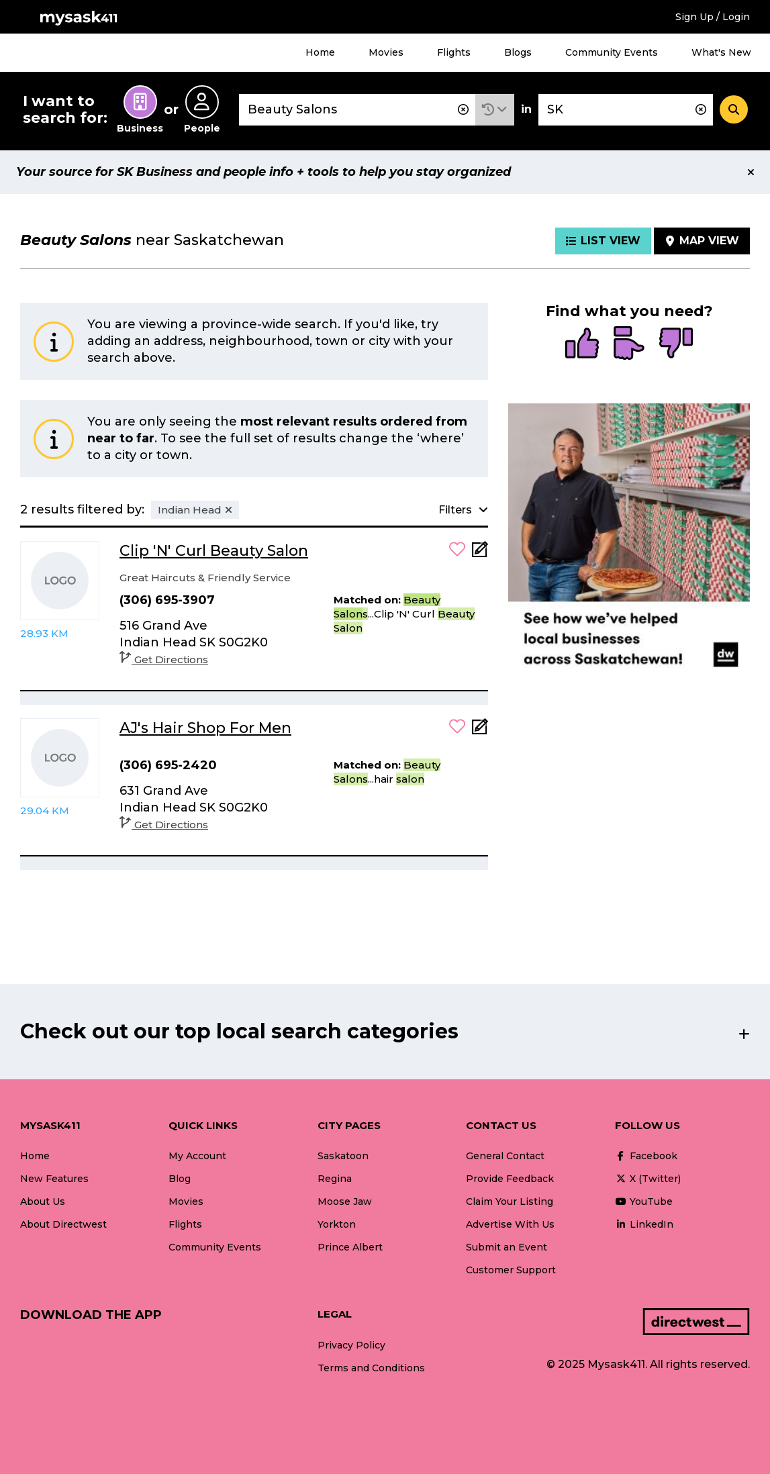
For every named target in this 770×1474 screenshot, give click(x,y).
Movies (386, 52)
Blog (180, 1179)
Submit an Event (506, 1247)
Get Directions (163, 659)
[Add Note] (480, 553)
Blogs (518, 52)
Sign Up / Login (712, 17)
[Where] (625, 110)
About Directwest (63, 1224)
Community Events (611, 52)
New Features (54, 1179)
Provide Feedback (510, 1179)
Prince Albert (350, 1247)
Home (320, 52)
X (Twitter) (648, 1179)
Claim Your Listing (509, 1201)
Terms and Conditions (371, 1368)
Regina (335, 1179)
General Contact (505, 1156)
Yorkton (337, 1224)
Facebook (646, 1156)
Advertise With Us (510, 1224)
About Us (42, 1201)
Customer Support (511, 1270)
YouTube (644, 1201)
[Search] (734, 109)
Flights (454, 52)
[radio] (582, 344)
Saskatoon (343, 1156)
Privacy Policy (351, 1345)
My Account (197, 1156)
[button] (494, 110)
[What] (357, 110)
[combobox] (357, 110)
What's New (721, 52)
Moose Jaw (345, 1201)
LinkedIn (644, 1224)
